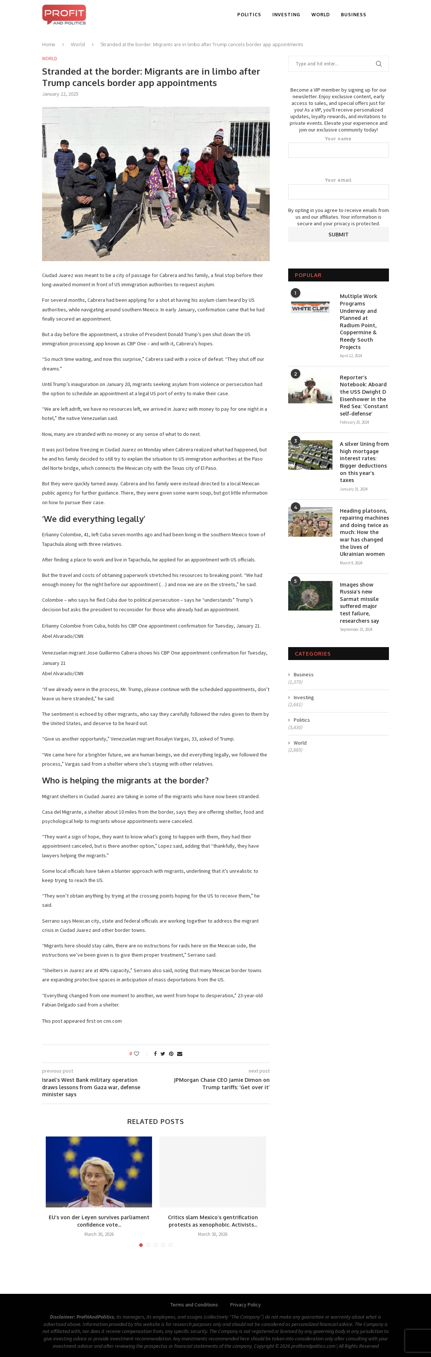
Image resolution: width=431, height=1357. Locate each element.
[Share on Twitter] (163, 1053)
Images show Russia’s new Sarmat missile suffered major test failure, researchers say (359, 602)
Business (353, 14)
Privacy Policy (245, 1304)
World (320, 14)
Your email (338, 188)
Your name (338, 147)
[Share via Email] (179, 1053)
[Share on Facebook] (155, 1053)
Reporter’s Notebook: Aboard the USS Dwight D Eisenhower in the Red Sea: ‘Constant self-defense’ (364, 395)
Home (48, 44)
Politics (249, 14)
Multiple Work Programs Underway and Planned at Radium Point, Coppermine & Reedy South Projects (358, 321)
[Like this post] (141, 1053)
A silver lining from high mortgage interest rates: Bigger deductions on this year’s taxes (364, 462)
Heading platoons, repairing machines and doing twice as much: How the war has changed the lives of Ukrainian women (364, 532)
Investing (286, 14)
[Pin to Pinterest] (171, 1053)
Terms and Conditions (194, 1304)
